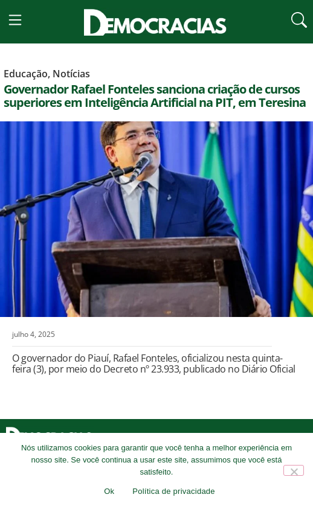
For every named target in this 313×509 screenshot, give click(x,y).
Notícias (71, 82)
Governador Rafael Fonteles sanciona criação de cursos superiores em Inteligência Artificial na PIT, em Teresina (155, 105)
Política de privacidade (173, 491)
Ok (109, 491)
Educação (26, 82)
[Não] (293, 470)
